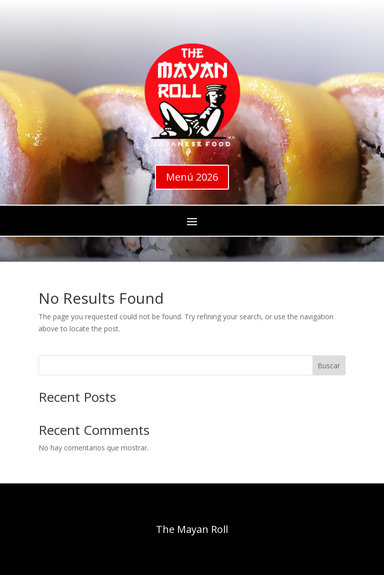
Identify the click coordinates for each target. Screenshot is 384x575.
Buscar (329, 365)
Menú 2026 (192, 177)
